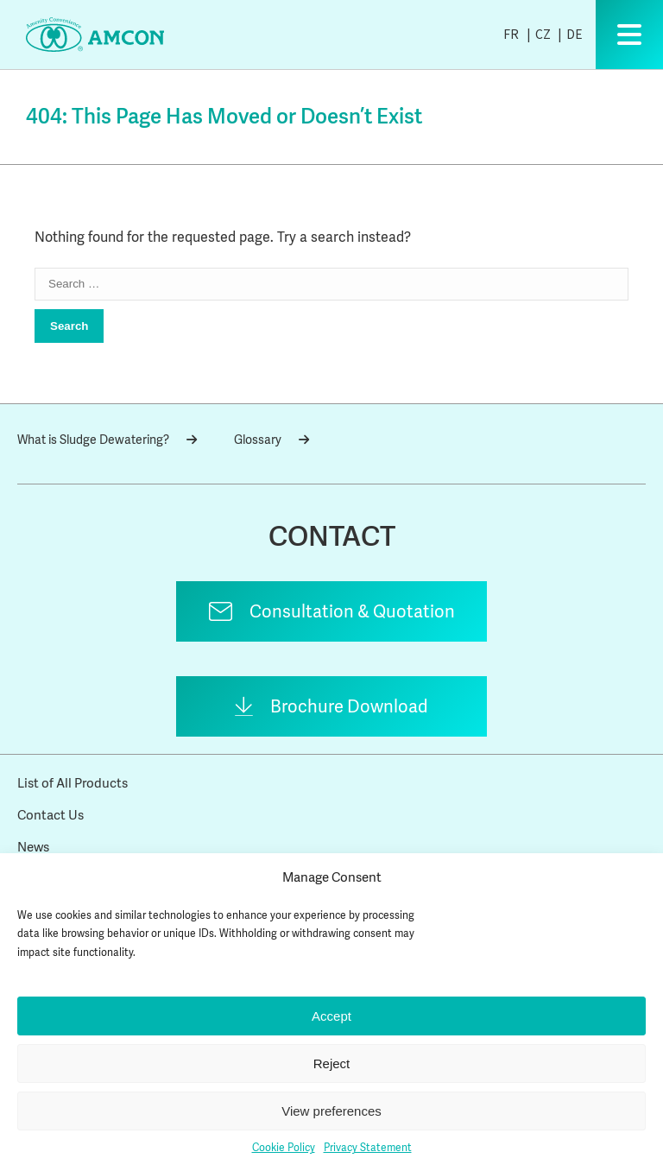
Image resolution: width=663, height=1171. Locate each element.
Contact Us (50, 815)
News (33, 847)
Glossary (271, 439)
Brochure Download (349, 706)
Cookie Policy (283, 1148)
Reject (331, 1063)
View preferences (331, 1111)
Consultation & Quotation (352, 611)
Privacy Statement (368, 1148)
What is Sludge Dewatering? (107, 439)
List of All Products (72, 783)
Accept (331, 1016)
